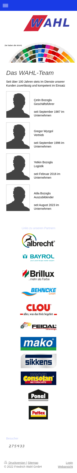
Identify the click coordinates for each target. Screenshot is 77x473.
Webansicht (65, 466)
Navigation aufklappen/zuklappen (38, 5)
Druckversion (15, 462)
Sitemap (33, 462)
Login (69, 462)
